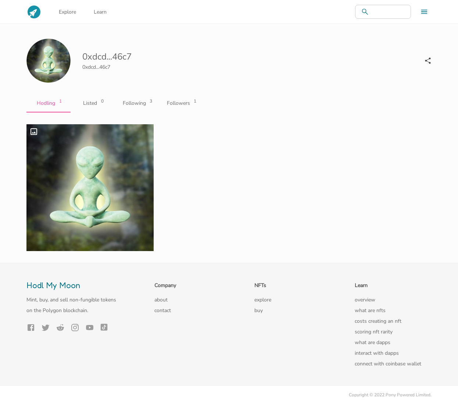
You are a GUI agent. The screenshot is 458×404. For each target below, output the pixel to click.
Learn (100, 11)
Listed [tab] (93, 103)
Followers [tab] (181, 103)
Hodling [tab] (48, 103)
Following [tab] (137, 103)
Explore (67, 11)
